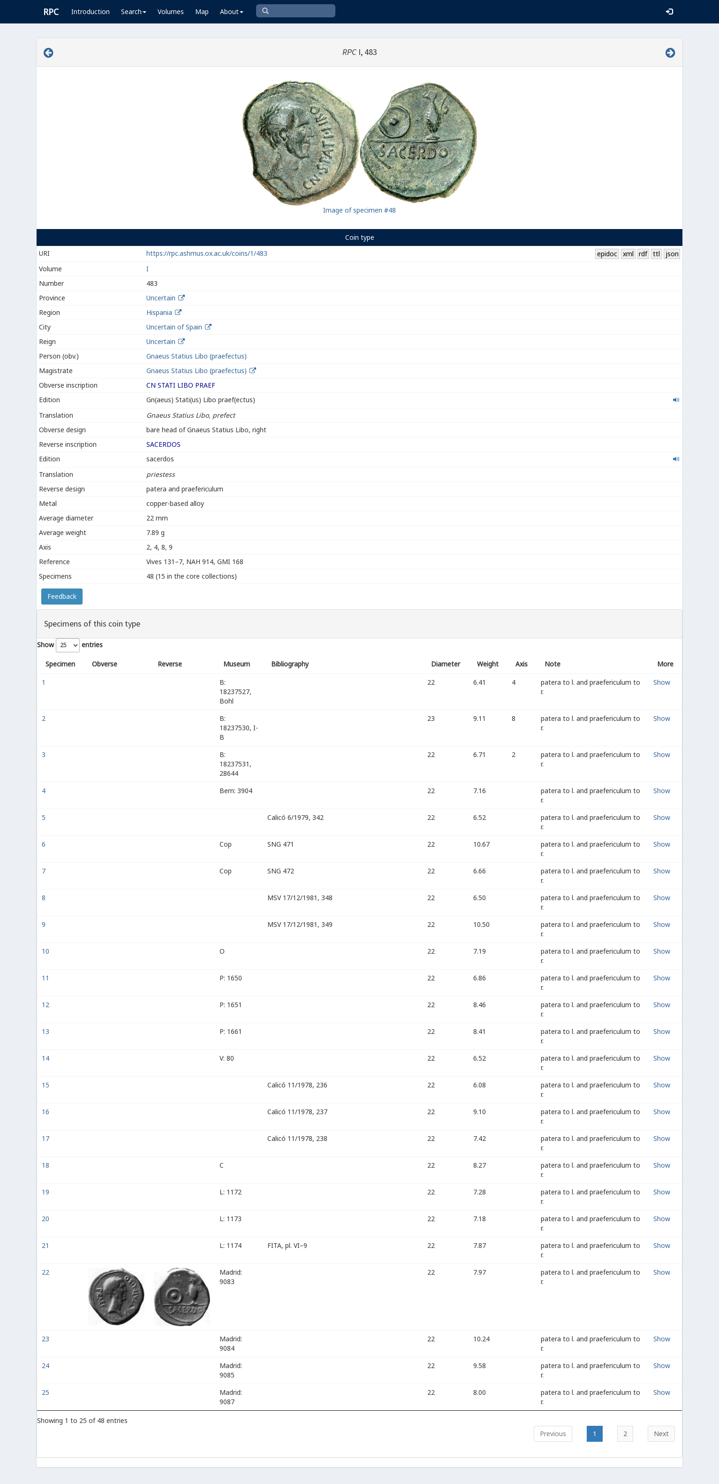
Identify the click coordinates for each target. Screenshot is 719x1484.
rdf (643, 253)
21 (46, 1245)
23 (46, 1338)
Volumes (171, 11)
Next (661, 1433)
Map (202, 11)
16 (46, 1111)
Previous (553, 1433)
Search (133, 11)
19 (46, 1191)
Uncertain (160, 297)
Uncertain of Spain (174, 326)
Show (661, 682)
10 (46, 951)
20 (46, 1218)
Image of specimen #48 (359, 210)
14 (46, 1058)
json (672, 253)
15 (46, 1084)
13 (46, 1031)
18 (46, 1165)
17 (46, 1138)
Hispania (159, 312)
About (231, 11)
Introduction (90, 11)
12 (46, 1004)
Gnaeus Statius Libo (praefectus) (196, 356)
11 (46, 977)
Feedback (61, 596)
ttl (656, 253)
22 (46, 1272)
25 (46, 1392)
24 (46, 1365)
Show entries (70, 645)
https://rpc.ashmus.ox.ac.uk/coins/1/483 (206, 253)
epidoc (607, 253)
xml (628, 253)
